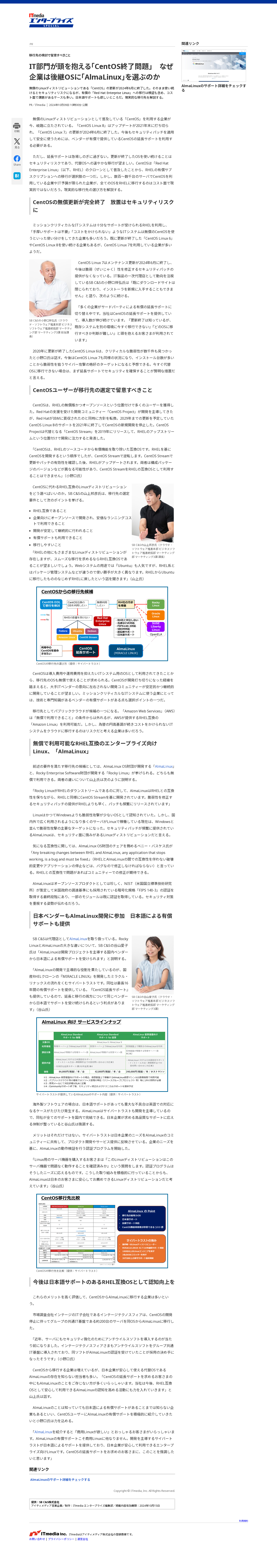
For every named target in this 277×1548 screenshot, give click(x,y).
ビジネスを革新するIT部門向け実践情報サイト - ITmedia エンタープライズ (51, 20)
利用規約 (243, 1520)
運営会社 (82, 1539)
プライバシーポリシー (61, 1539)
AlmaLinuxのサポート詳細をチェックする (60, 1479)
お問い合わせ (37, 1539)
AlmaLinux (164, 766)
